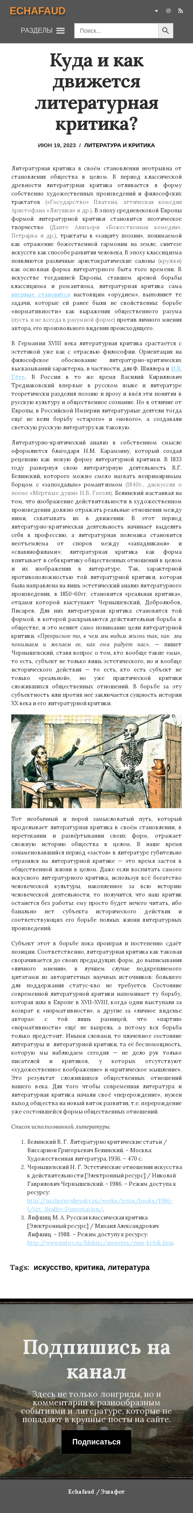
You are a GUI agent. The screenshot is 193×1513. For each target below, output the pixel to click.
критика (89, 1267)
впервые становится (40, 294)
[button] (37, 30)
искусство (52, 1267)
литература (128, 1267)
